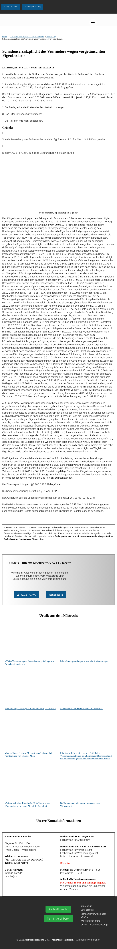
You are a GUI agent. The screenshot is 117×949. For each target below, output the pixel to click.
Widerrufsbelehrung (90, 920)
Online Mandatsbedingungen (95, 924)
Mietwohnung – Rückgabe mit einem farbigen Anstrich (30, 708)
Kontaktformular (58, 909)
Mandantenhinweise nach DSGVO (93, 915)
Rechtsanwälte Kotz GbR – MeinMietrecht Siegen (48, 940)
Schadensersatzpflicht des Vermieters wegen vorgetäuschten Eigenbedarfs (53, 54)
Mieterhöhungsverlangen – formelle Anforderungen (84, 661)
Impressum (86, 906)
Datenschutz (87, 909)
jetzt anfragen (56, 594)
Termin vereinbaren (58, 918)
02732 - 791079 (26, 594)
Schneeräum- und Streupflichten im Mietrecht (81, 708)
